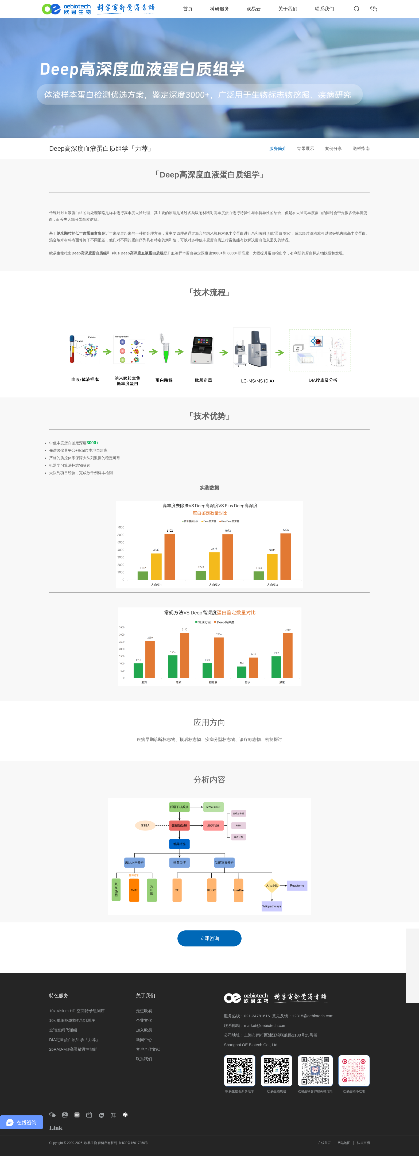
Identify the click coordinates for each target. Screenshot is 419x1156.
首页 (188, 8)
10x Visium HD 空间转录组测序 (77, 1010)
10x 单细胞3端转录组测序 (72, 1020)
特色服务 (58, 995)
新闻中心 (144, 1039)
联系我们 (324, 8)
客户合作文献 (148, 1049)
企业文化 (144, 1020)
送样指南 (361, 148)
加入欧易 (144, 1030)
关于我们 (287, 8)
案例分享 (333, 148)
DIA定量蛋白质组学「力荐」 (74, 1039)
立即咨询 (209, 938)
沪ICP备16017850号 (133, 1143)
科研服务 (219, 8)
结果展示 (305, 148)
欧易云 (253, 8)
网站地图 (343, 1143)
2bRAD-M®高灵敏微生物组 (73, 1049)
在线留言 (324, 1143)
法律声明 (363, 1143)
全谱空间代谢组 (63, 1030)
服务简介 (277, 148)
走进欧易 (144, 1010)
